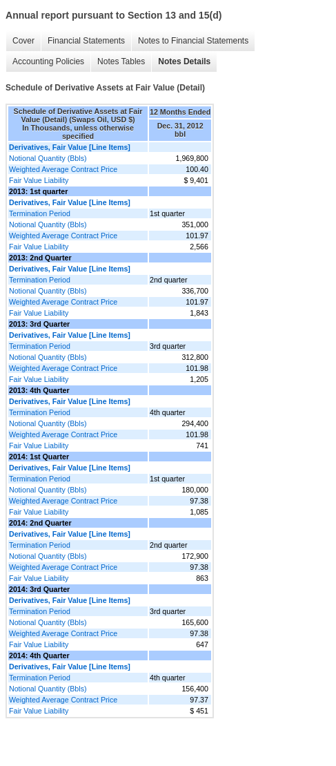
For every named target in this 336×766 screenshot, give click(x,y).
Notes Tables (121, 61)
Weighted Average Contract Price (63, 169)
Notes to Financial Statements (193, 41)
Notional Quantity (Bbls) (48, 158)
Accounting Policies (48, 61)
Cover (23, 41)
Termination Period (39, 213)
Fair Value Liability (38, 180)
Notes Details (184, 61)
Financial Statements (86, 41)
